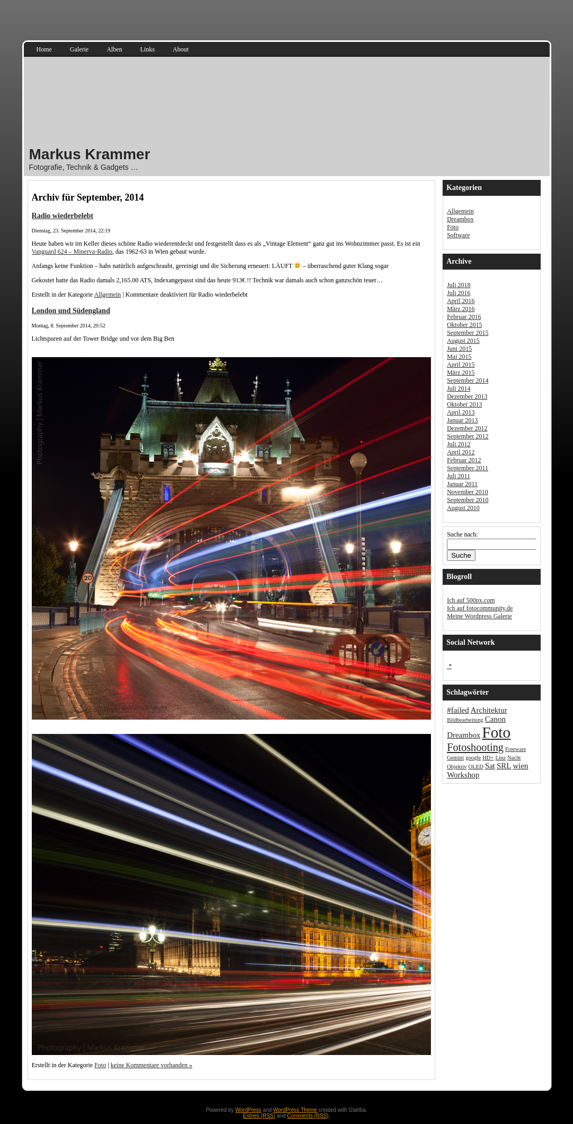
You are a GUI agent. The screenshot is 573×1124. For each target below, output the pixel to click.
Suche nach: (462, 534)
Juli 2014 (458, 388)
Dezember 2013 (467, 396)
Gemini (455, 757)
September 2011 (467, 468)
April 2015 (460, 364)
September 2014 (467, 380)
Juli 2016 (458, 293)
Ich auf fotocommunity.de (480, 608)
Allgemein (107, 294)
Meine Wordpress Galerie (479, 616)
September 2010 (467, 500)
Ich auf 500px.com (471, 600)
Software (458, 235)
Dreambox (460, 219)
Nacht (514, 757)
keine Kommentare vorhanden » (151, 1065)
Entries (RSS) (259, 1116)
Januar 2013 (462, 420)
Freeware (515, 749)
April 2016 (460, 301)
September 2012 (467, 436)
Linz (501, 757)
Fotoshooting (475, 747)
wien (520, 766)
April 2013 (460, 412)
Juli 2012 (458, 444)
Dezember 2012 (467, 428)
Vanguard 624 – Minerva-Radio (72, 251)
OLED (475, 766)
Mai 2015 (459, 356)
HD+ (487, 757)
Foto (100, 1065)
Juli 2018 (458, 285)
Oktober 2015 (464, 324)
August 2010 (463, 508)
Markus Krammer (90, 154)
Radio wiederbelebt (63, 215)
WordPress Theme (295, 1110)
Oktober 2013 (464, 404)
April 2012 (460, 452)
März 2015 (460, 372)
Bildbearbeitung (465, 720)
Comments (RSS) (308, 1116)
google (473, 757)
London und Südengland (71, 310)
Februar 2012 (464, 460)
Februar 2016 (464, 317)
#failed (458, 710)
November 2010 (467, 492)
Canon (495, 719)
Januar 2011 (462, 484)
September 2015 (467, 332)
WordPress (248, 1110)
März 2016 (460, 309)
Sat (490, 766)
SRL (504, 766)
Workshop (463, 775)
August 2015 (463, 340)
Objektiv (456, 766)
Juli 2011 (458, 476)
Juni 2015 (459, 348)
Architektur (489, 710)
